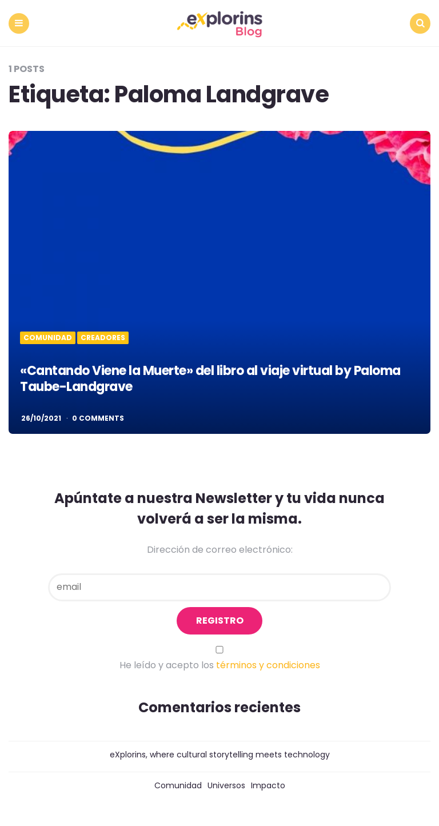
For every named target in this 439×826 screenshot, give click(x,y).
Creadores (103, 338)
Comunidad (47, 338)
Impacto (268, 785)
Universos (226, 785)
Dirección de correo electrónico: (220, 549)
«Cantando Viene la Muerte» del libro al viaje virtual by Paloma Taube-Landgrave (210, 379)
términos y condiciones (268, 665)
